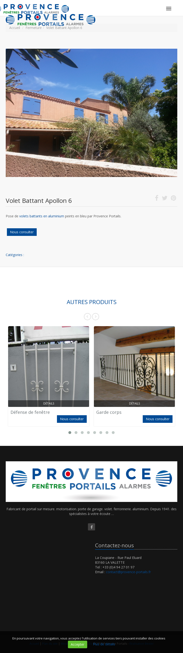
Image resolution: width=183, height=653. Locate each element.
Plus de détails (104, 644)
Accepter (77, 644)
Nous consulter (22, 232)
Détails (48, 403)
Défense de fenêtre (30, 412)
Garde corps (109, 412)
